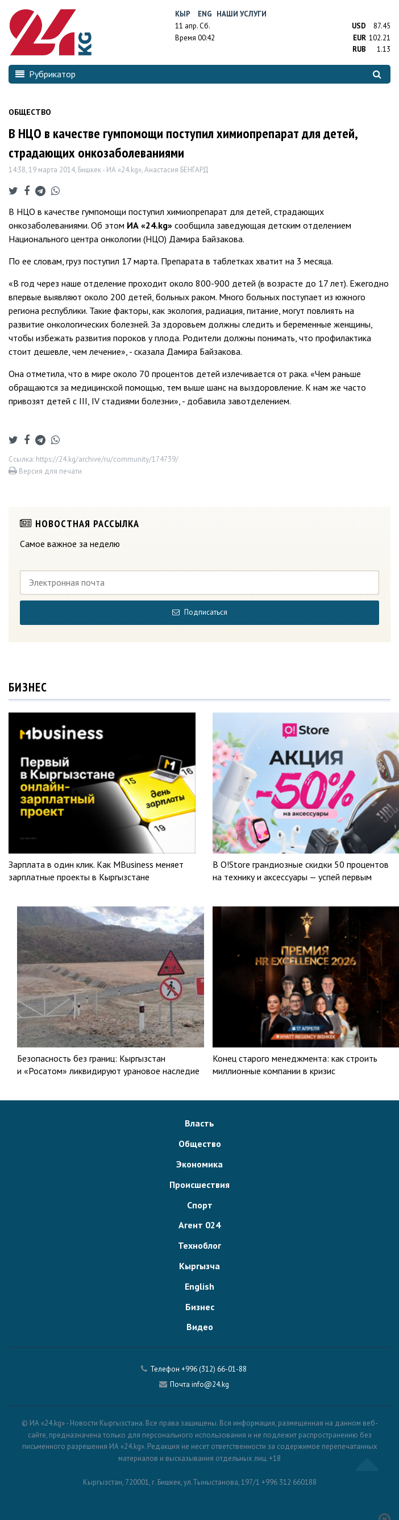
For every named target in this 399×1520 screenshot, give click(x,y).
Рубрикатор (45, 74)
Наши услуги (242, 14)
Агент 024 (199, 1225)
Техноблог (199, 1245)
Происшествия (199, 1184)
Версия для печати (45, 471)
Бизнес (199, 1306)
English (199, 1286)
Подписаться (199, 612)
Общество (199, 1143)
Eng (205, 14)
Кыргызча (199, 1266)
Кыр (182, 14)
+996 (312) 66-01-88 (214, 1369)
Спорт (200, 1205)
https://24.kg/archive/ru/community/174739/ (107, 459)
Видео (199, 1326)
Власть (199, 1123)
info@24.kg (210, 1384)
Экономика (199, 1164)
